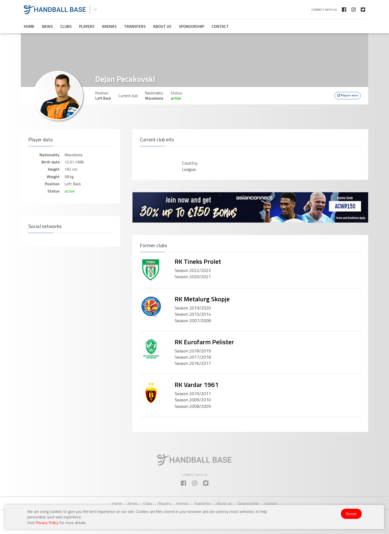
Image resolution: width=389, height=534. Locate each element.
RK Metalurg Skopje (202, 299)
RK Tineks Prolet (198, 261)
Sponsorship (191, 26)
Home (29, 26)
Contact (220, 26)
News (47, 26)
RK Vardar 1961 (197, 384)
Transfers (135, 26)
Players (87, 26)
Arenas (109, 26)
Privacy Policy (47, 523)
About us (162, 26)
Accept (351, 514)
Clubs (66, 26)
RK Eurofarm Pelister (204, 342)
